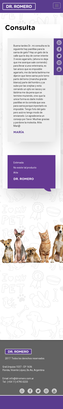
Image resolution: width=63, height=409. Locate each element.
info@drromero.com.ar (21, 378)
